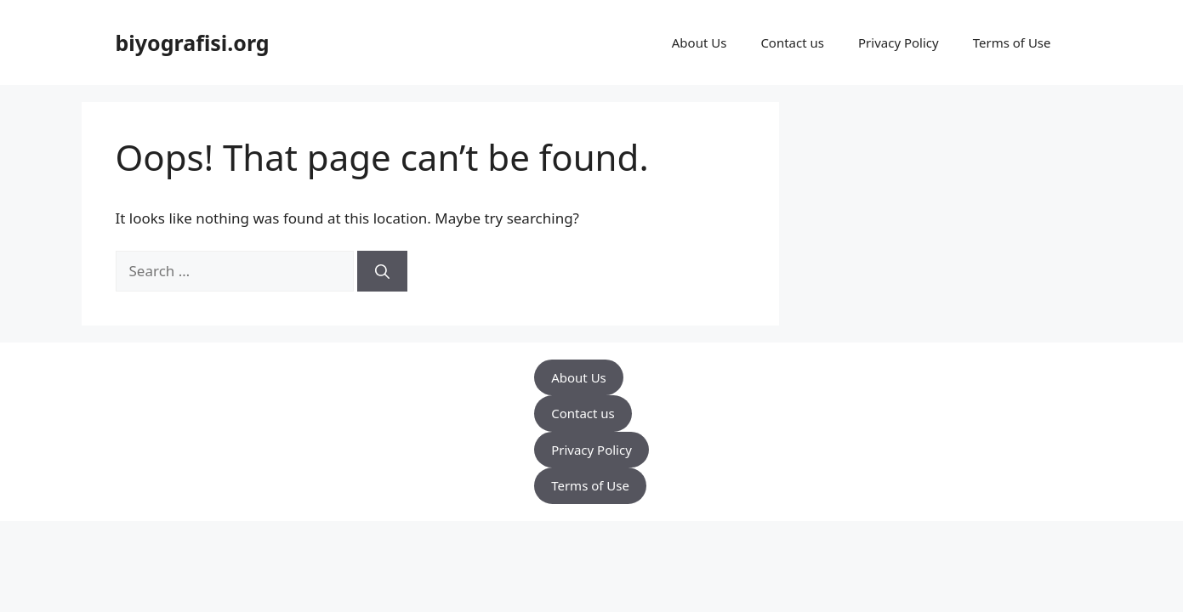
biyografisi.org (193, 42)
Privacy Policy (898, 42)
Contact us (792, 42)
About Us (699, 42)
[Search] (382, 271)
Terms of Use (1012, 42)
